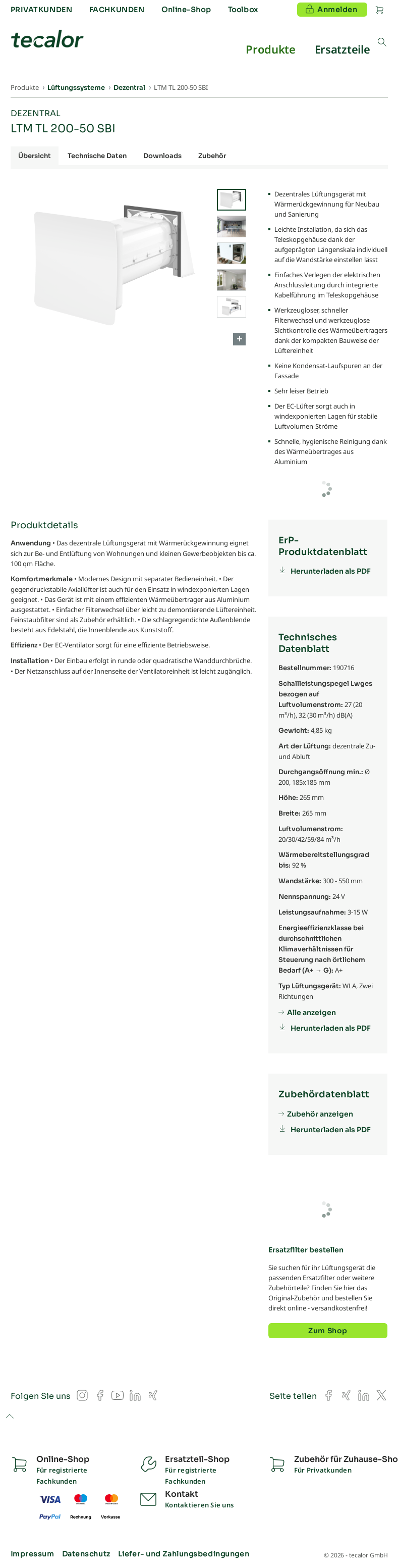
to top (9, 1417)
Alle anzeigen (311, 1012)
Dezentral (36, 113)
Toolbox (243, 9)
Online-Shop (186, 9)
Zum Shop (327, 1330)
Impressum (32, 1554)
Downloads (162, 155)
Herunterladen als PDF (331, 571)
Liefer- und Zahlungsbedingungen (183, 1554)
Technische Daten (97, 155)
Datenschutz (86, 1554)
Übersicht (34, 155)
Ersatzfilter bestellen (306, 1249)
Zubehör (212, 155)
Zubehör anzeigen (320, 1114)
